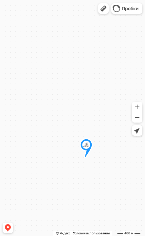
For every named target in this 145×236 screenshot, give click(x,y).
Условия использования (91, 233)
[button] (103, 8)
